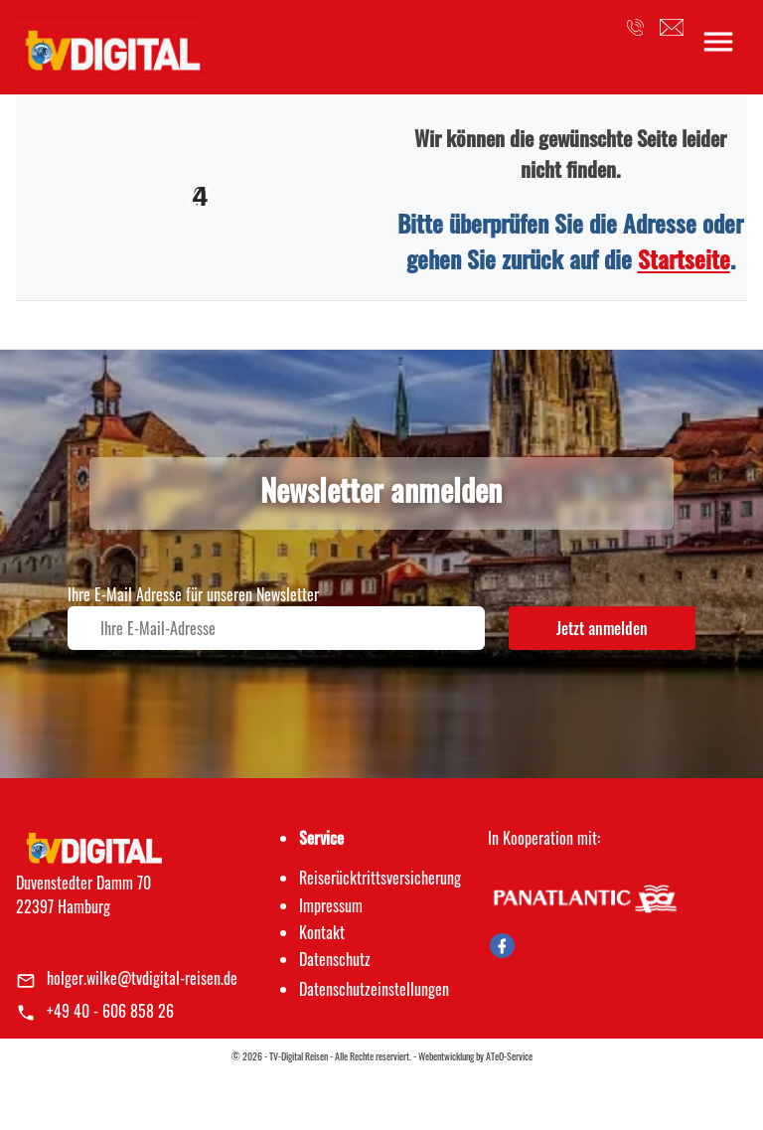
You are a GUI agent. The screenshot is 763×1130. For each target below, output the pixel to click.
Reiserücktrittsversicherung (380, 877)
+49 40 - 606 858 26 (110, 1011)
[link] (112, 45)
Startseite (684, 258)
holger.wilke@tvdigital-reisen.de (142, 978)
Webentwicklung (446, 1056)
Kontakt (322, 932)
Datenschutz (335, 959)
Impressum (331, 905)
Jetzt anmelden (602, 628)
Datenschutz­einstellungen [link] (374, 989)
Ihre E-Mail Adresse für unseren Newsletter (193, 594)
